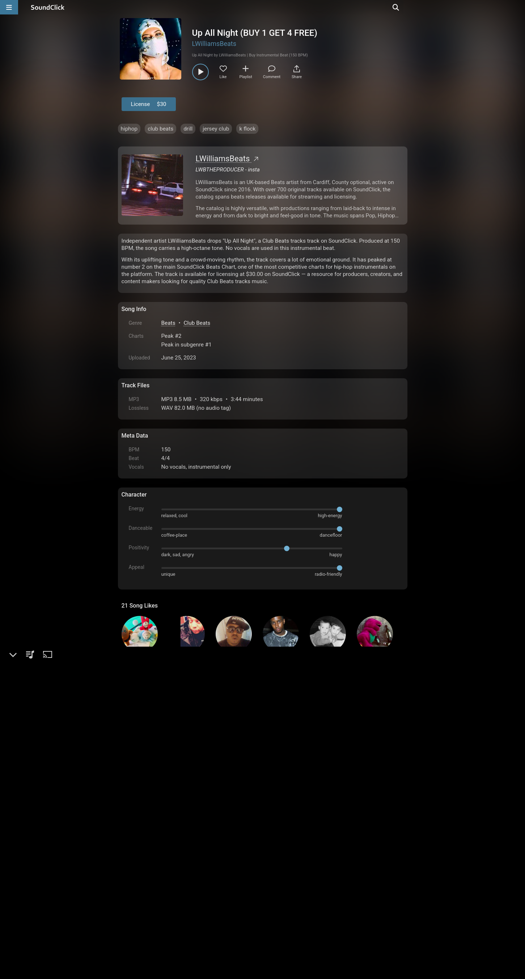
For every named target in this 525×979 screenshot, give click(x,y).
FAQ (152, 897)
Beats (168, 323)
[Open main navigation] (9, 7)
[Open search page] (518, 7)
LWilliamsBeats (214, 43)
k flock (247, 128)
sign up (150, 817)
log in (176, 817)
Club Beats (196, 323)
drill (187, 128)
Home (132, 897)
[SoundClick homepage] (48, 7)
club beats (160, 128)
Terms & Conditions (188, 897)
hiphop (129, 128)
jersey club (216, 128)
